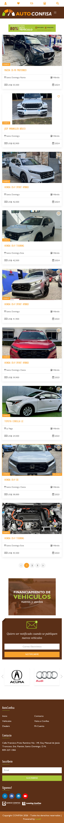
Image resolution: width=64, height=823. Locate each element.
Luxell (38, 819)
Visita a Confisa (41, 721)
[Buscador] (58, 3)
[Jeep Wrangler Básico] (58, 96)
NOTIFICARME (32, 654)
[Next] (61, 700)
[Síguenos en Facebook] (11, 796)
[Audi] (47, 700)
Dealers (6, 726)
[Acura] (17, 700)
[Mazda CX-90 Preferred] (58, 38)
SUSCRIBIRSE (32, 778)
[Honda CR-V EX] (58, 447)
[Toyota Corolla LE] (58, 389)
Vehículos (6, 721)
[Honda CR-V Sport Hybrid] (58, 155)
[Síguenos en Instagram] (5, 796)
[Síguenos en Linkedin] (18, 796)
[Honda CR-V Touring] (58, 213)
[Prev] (2, 700)
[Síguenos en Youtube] (25, 796)
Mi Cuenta (39, 726)
